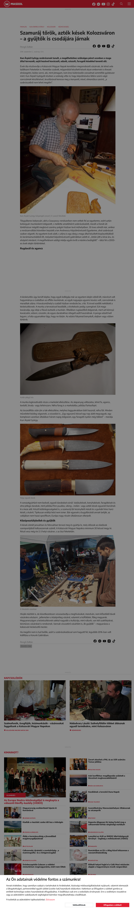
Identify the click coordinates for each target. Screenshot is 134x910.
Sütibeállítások (79, 905)
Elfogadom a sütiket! (113, 905)
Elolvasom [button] (50, 899)
